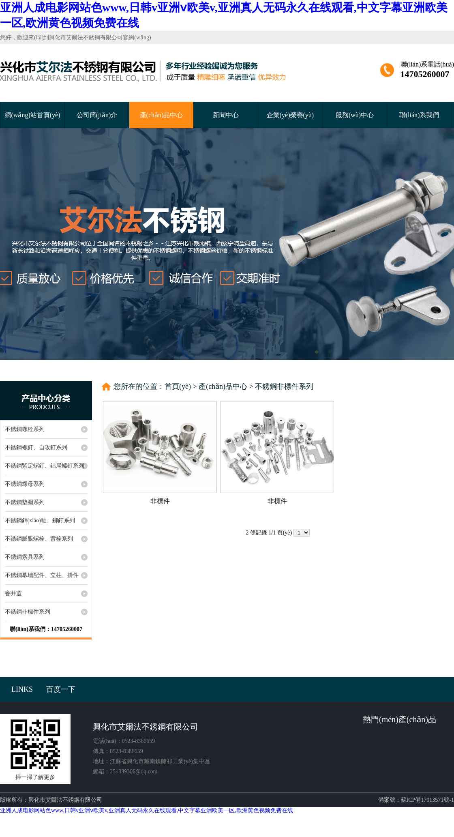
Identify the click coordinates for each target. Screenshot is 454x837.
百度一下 (60, 689)
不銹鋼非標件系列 (284, 386)
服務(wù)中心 (355, 115)
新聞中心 (226, 115)
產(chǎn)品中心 (161, 115)
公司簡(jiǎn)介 (97, 115)
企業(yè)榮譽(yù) (290, 115)
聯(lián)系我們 (419, 115)
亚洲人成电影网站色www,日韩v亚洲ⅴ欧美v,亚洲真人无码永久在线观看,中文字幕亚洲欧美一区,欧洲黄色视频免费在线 (146, 810)
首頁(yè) (178, 386)
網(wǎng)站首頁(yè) (32, 115)
